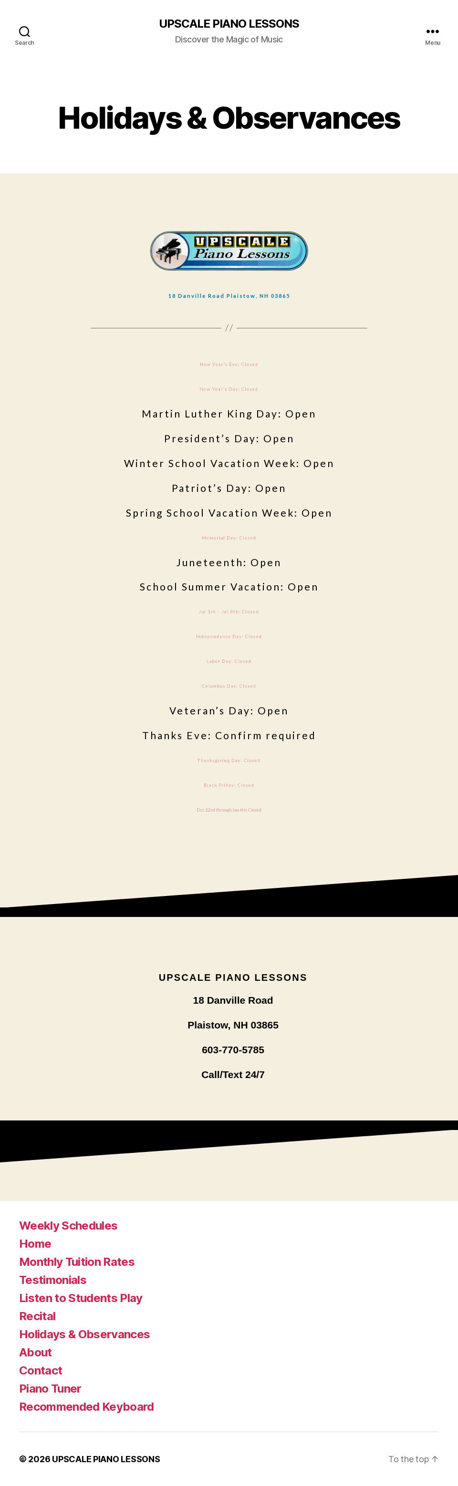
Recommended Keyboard (86, 1407)
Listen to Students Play (81, 1298)
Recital (37, 1316)
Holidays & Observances (84, 1334)
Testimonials (52, 1280)
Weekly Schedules (68, 1225)
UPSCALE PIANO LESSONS (229, 24)
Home (35, 1244)
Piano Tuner (50, 1388)
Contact (40, 1370)
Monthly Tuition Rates (77, 1262)
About (35, 1352)
